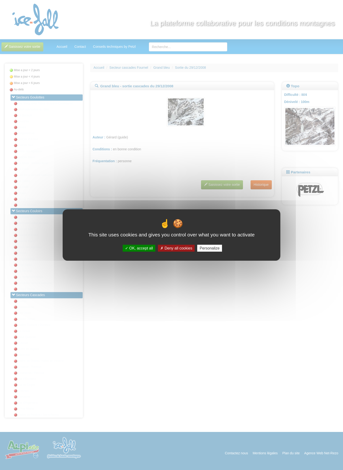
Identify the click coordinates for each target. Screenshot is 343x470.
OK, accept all (139, 248)
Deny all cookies (176, 248)
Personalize (210, 248)
